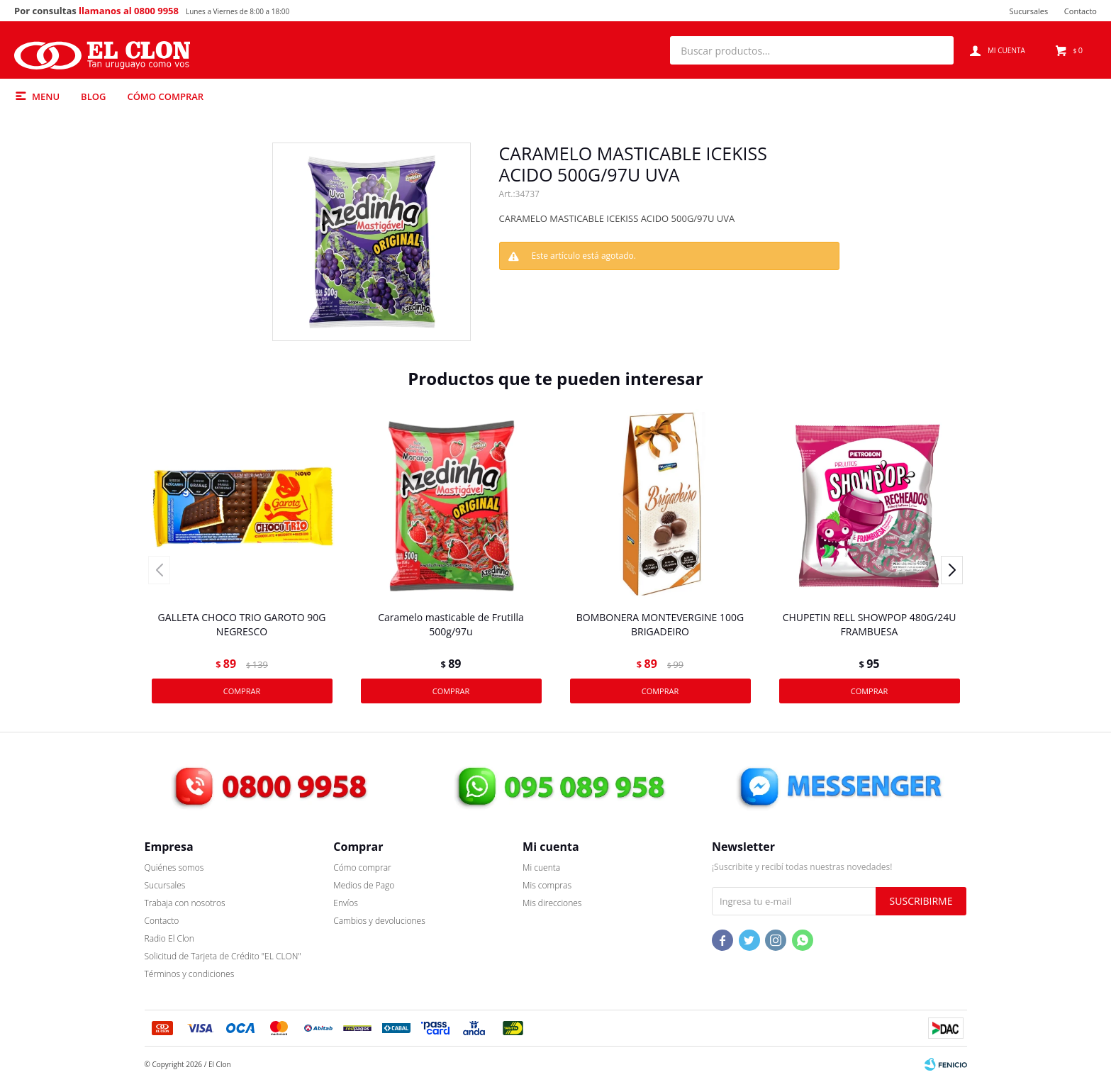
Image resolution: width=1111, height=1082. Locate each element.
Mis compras (547, 885)
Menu (46, 96)
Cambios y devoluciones (379, 921)
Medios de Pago (363, 885)
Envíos (345, 903)
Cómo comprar (165, 96)
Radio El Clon (169, 938)
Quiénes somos (174, 867)
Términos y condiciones (190, 974)
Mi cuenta (541, 867)
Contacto (1080, 11)
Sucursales (1028, 11)
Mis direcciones (552, 903)
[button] (936, 50)
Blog (93, 96)
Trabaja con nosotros (185, 903)
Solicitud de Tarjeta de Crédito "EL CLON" (223, 956)
